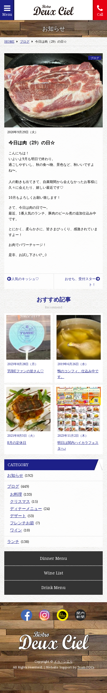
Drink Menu (53, 587)
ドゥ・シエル (63, 661)
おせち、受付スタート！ (82, 281)
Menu (7, 11)
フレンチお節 (22, 522)
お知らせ (15, 475)
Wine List (53, 573)
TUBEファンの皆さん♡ (25, 371)
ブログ (94, 58)
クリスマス (20, 501)
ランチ (13, 541)
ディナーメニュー (26, 508)
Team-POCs (85, 667)
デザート (18, 515)
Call (100, 11)
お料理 (16, 494)
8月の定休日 (16, 442)
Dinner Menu (53, 558)
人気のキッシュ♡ (23, 278)
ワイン (16, 530)
